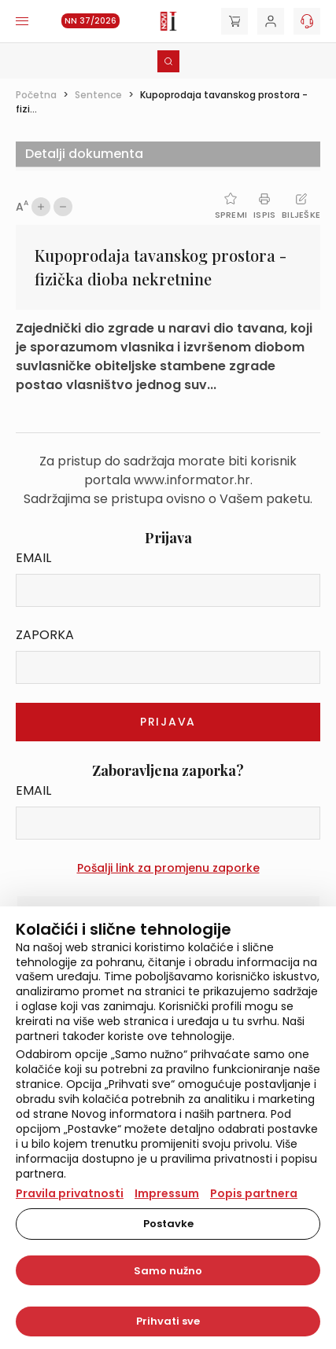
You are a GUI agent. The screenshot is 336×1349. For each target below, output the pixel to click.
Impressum (167, 1193)
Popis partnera (253, 1193)
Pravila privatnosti (70, 1193)
